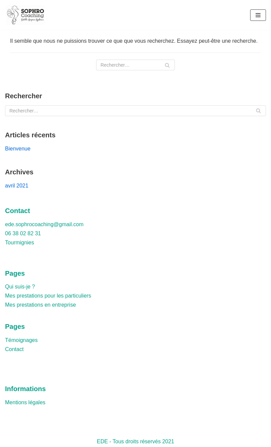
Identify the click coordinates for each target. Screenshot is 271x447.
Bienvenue (18, 148)
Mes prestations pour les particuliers (48, 296)
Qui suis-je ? (20, 286)
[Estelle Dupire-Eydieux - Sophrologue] (27, 15)
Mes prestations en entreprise (40, 305)
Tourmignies (19, 242)
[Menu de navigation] (258, 15)
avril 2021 (16, 185)
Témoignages (21, 340)
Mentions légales (25, 402)
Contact (14, 349)
